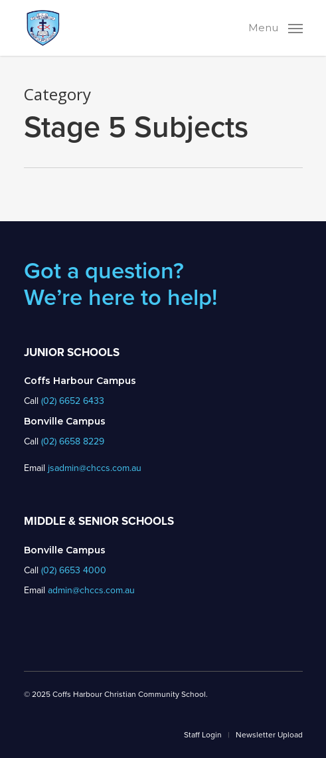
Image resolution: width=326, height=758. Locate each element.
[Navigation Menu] (275, 26)
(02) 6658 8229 (72, 441)
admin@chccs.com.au (91, 590)
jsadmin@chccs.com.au (94, 468)
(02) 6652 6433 (72, 401)
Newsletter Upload (269, 734)
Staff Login (203, 734)
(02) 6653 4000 (73, 570)
